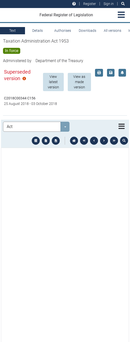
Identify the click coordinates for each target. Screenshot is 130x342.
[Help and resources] (74, 4)
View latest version (53, 82)
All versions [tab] (112, 31)
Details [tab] (37, 31)
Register (89, 4)
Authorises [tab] (62, 31)
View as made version (79, 82)
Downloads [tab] (87, 31)
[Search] (123, 4)
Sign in (109, 4)
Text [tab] (12, 31)
